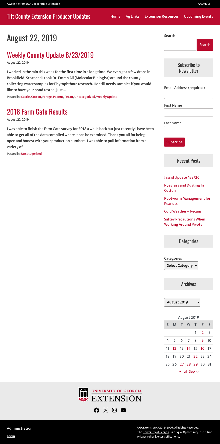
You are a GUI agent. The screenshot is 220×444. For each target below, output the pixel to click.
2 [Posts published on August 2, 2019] (203, 332)
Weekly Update (106, 97)
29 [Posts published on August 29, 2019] (195, 364)
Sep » (194, 371)
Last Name (173, 123)
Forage (47, 97)
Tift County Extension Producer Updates (48, 16)
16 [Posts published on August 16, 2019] (203, 348)
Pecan (68, 97)
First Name (173, 105)
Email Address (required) (184, 88)
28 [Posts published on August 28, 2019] (188, 364)
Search (169, 36)
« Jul (183, 371)
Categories (173, 258)
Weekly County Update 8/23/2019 (50, 55)
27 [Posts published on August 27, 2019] (182, 364)
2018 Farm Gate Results (37, 111)
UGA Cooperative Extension (43, 3)
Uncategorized (84, 97)
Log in (11, 436)
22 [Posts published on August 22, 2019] (195, 356)
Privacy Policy (145, 436)
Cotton (36, 97)
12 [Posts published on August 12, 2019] (174, 348)
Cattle (25, 97)
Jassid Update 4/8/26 (182, 177)
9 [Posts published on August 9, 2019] (202, 340)
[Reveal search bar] (204, 4)
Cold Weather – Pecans (183, 211)
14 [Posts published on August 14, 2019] (189, 348)
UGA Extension (146, 427)
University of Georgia (156, 432)
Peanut (58, 97)
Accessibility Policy (168, 436)
